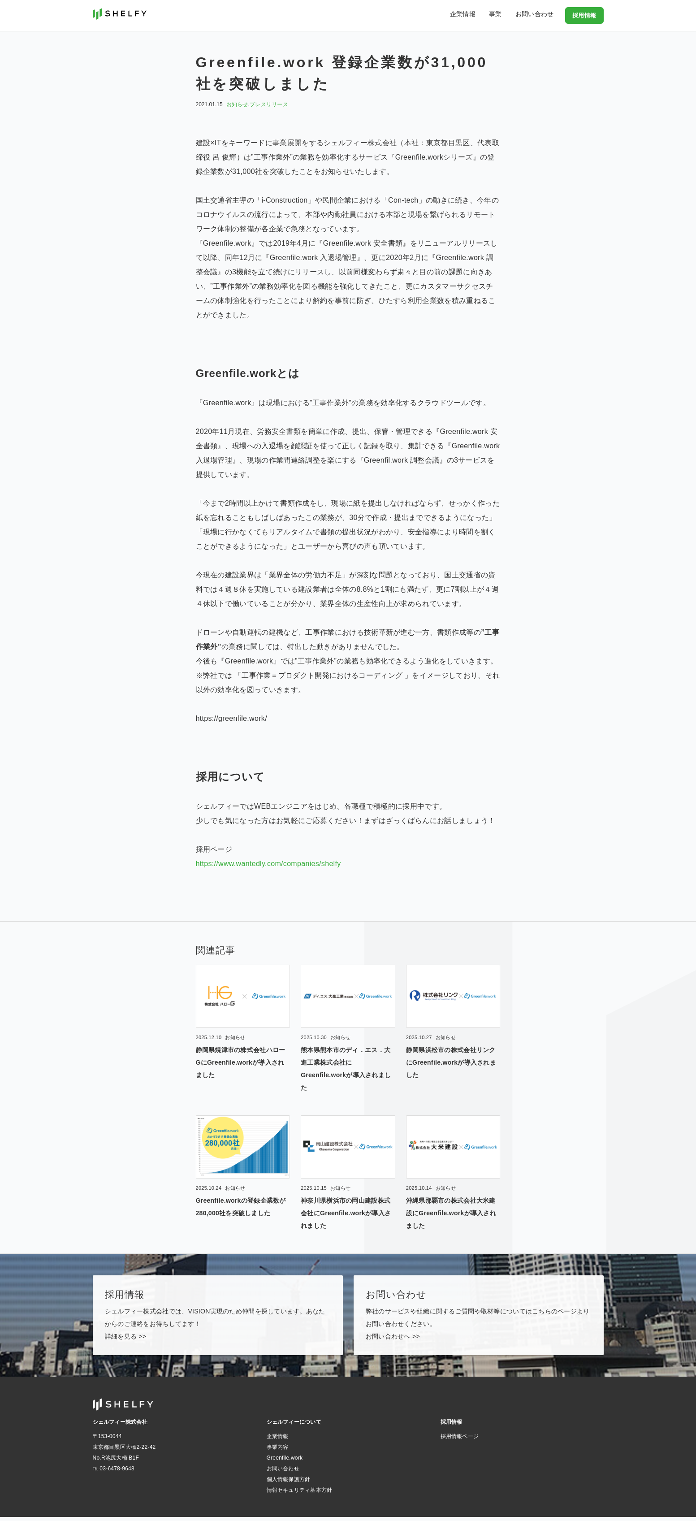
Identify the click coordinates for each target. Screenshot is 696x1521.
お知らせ (237, 104)
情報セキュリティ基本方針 (300, 1494)
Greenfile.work (285, 1462)
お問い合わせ (538, 15)
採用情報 (585, 15)
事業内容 (278, 1451)
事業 (503, 15)
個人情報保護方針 (289, 1483)
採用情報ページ (460, 1440)
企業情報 (475, 15)
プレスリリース (269, 104)
